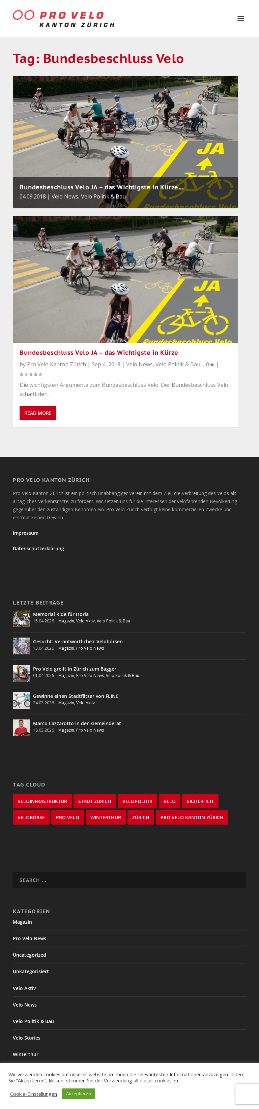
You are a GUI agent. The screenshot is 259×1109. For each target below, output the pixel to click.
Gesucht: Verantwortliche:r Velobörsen (78, 641)
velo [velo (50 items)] (170, 801)
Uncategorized (29, 955)
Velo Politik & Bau (103, 196)
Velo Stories (26, 1038)
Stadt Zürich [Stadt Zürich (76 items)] (94, 801)
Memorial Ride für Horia (61, 614)
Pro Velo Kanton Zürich (56, 364)
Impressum (25, 533)
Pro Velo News (90, 648)
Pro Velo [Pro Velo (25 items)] (67, 817)
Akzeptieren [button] (78, 1093)
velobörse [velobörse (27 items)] (31, 817)
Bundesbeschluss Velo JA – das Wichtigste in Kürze (99, 353)
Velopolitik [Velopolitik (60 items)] (137, 801)
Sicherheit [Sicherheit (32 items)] (200, 801)
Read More (38, 413)
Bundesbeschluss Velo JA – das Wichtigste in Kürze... (102, 187)
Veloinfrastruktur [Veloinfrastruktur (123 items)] (42, 801)
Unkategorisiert (31, 971)
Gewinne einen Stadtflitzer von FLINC (76, 696)
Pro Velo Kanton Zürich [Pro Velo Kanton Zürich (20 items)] (192, 817)
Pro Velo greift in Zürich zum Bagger (74, 669)
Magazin (66, 621)
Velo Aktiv (85, 621)
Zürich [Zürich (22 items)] (140, 817)
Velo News (65, 196)
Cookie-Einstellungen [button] (33, 1094)
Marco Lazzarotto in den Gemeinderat (77, 723)
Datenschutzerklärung (38, 548)
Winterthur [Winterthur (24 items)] (105, 817)
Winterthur (25, 1054)
